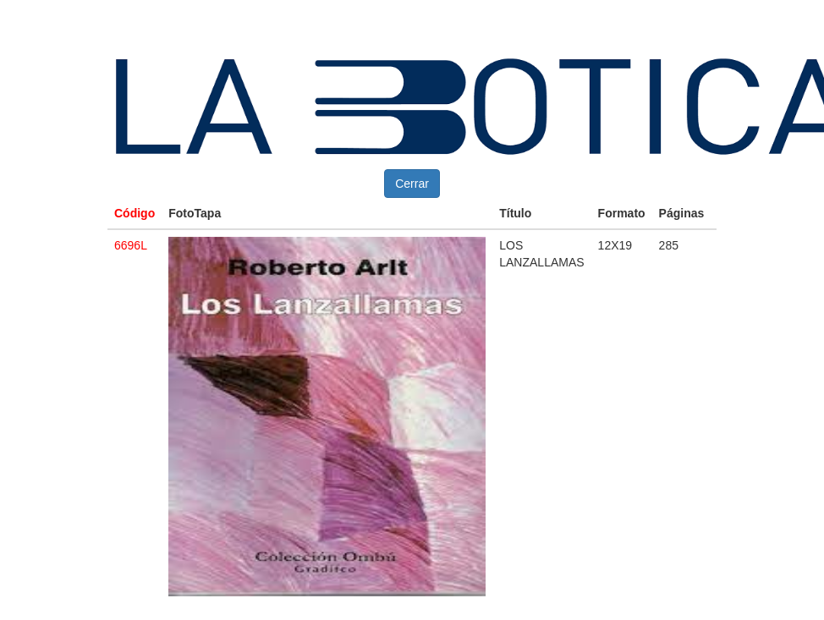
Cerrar (412, 183)
